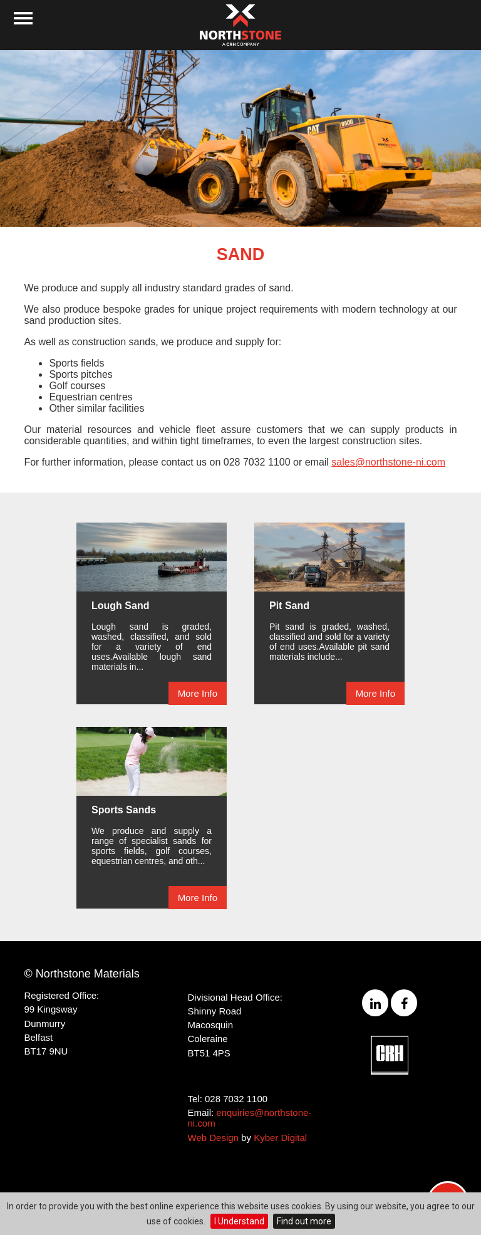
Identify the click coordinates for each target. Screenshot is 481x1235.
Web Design (213, 1137)
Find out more (304, 1221)
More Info (197, 693)
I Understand (239, 1221)
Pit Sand (289, 605)
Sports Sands (123, 810)
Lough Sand (120, 605)
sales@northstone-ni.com (388, 462)
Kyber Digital (280, 1137)
